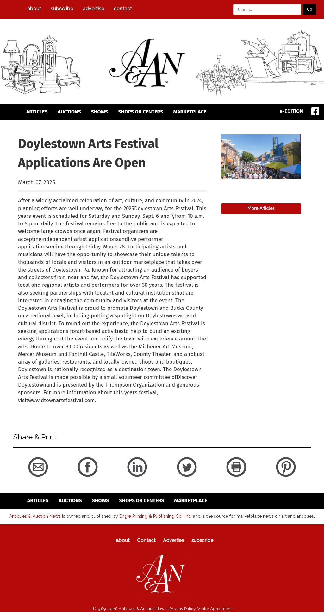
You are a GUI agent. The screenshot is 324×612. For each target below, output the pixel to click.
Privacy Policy (182, 608)
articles (37, 112)
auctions (69, 112)
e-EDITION (291, 111)
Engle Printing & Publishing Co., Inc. (155, 516)
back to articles (33, 407)
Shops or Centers (140, 112)
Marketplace (190, 112)
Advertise (93, 9)
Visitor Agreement (214, 608)
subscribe (62, 9)
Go (309, 9)
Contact (123, 9)
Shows (99, 112)
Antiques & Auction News (35, 516)
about (34, 9)
